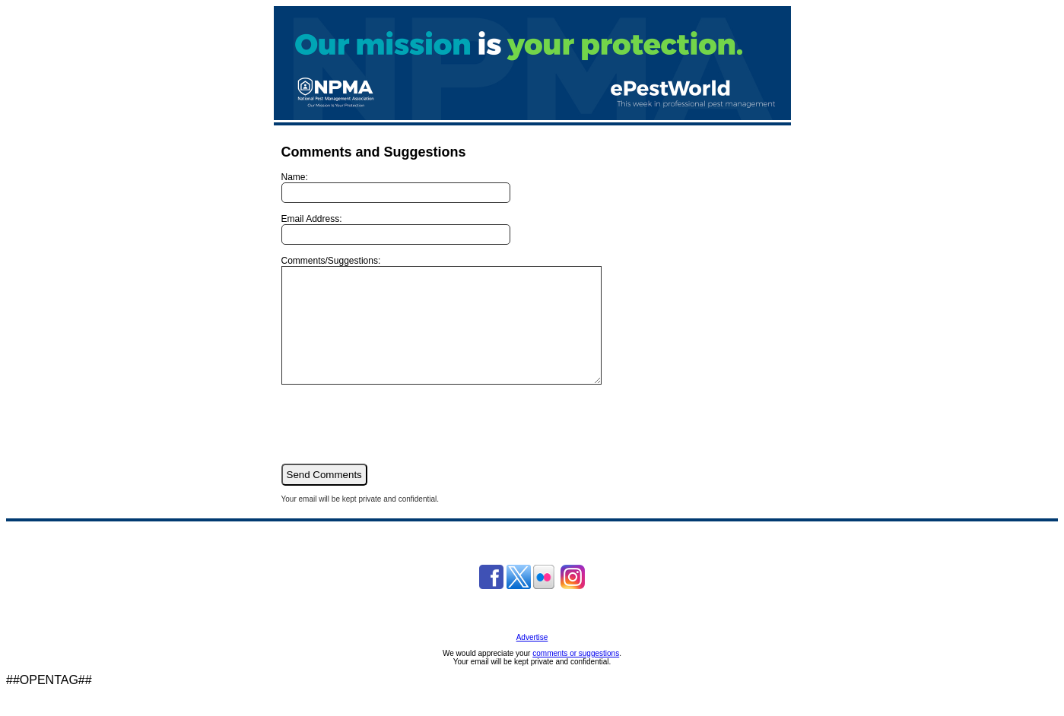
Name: (395, 187)
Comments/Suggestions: (460, 331)
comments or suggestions (575, 676)
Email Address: (395, 229)
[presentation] (397, 446)
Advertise (532, 660)
